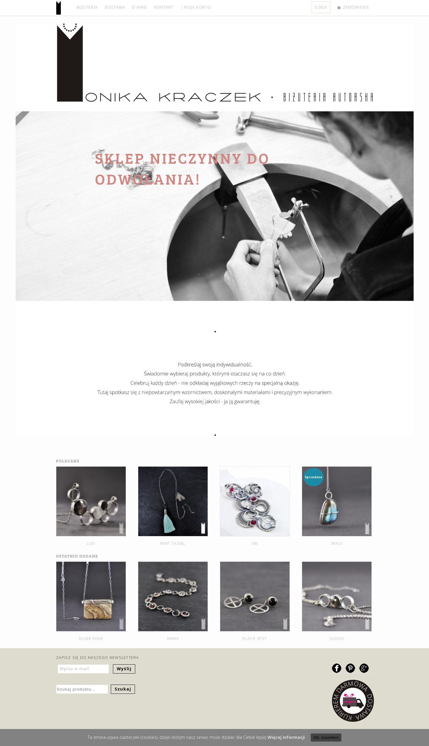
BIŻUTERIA (87, 7)
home (64, 8)
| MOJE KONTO (196, 7)
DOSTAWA (115, 7)
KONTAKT (163, 7)
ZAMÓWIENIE (356, 7)
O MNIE (139, 7)
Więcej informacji (286, 737)
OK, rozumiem (326, 737)
